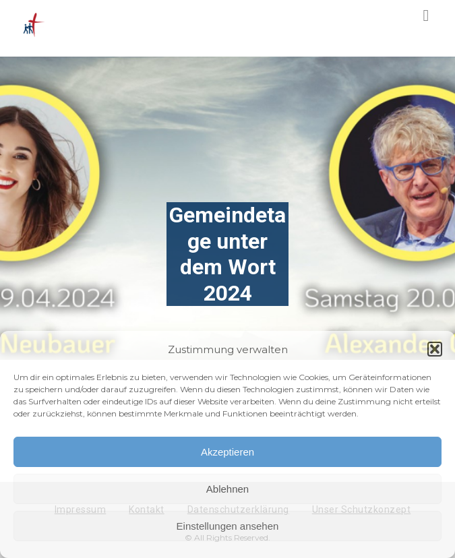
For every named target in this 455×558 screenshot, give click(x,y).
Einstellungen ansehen (228, 526)
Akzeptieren (227, 452)
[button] (435, 349)
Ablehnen (227, 489)
